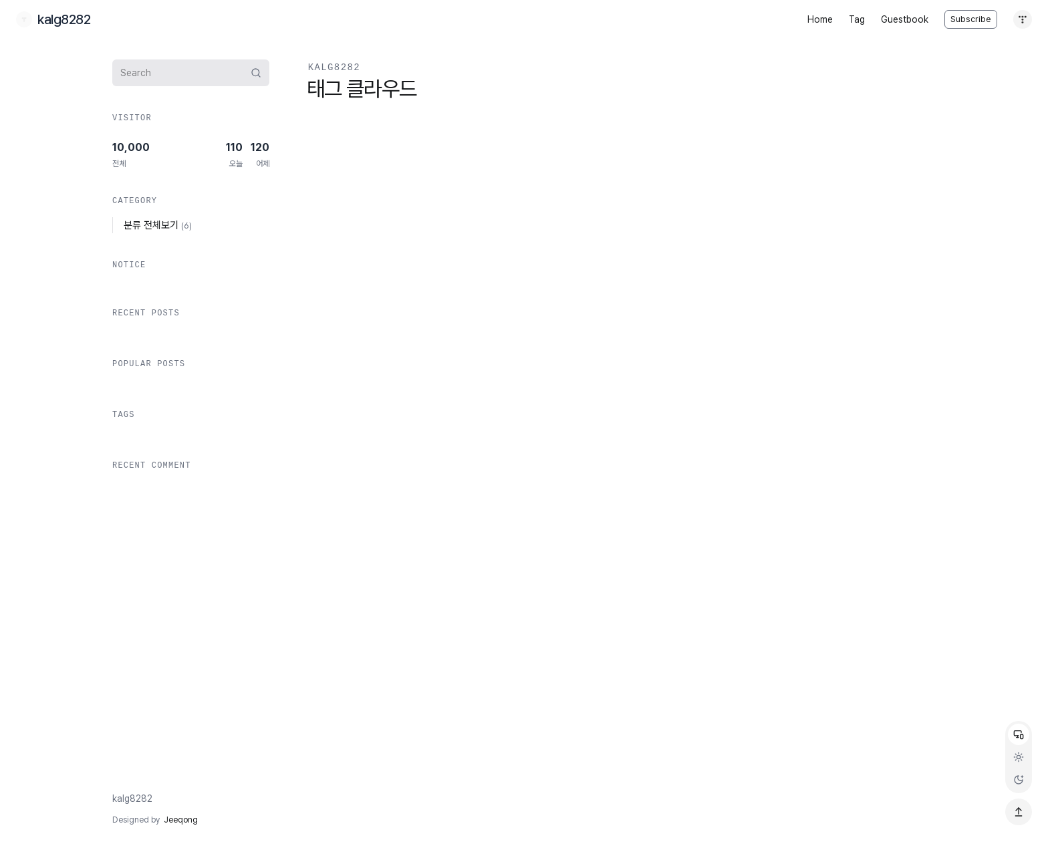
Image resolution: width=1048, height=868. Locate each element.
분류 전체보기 (158, 225)
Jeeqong (181, 820)
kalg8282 (132, 798)
